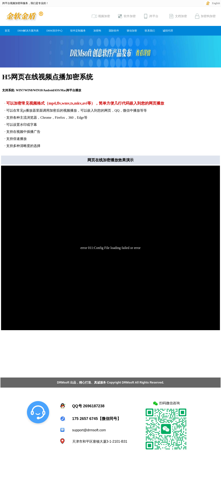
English (216, 3)
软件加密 (126, 16)
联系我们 (150, 30)
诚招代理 (168, 30)
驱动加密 (132, 30)
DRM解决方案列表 (28, 30)
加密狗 (97, 30)
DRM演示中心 (54, 30)
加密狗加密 (205, 16)
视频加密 (101, 16)
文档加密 (178, 16)
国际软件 (114, 30)
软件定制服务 (78, 30)
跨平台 (150, 16)
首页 (7, 30)
